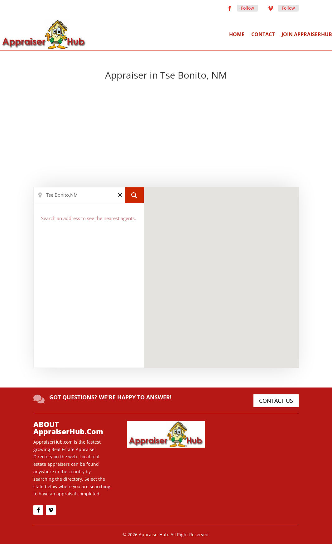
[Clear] (120, 195)
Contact (263, 34)
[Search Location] (89, 195)
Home (236, 34)
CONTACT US (276, 400)
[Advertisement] (166, 134)
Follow (247, 8)
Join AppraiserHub (306, 34)
